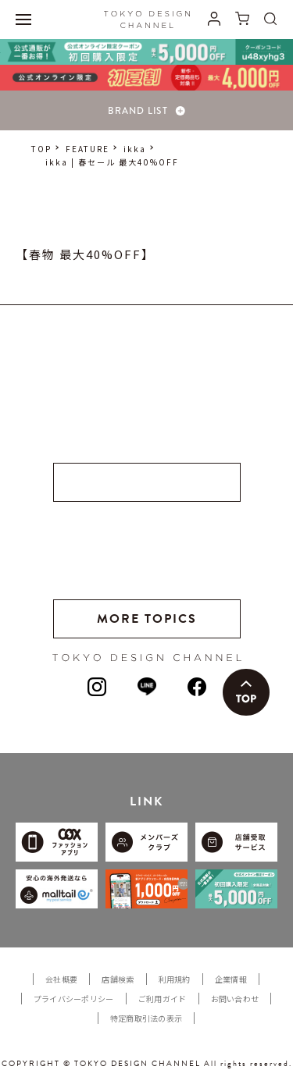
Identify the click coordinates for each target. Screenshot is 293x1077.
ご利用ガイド (162, 998)
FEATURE (87, 149)
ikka (134, 149)
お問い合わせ (235, 998)
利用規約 (175, 979)
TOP (41, 149)
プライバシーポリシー (74, 998)
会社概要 (61, 979)
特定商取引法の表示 (146, 1018)
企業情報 (231, 979)
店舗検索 (118, 979)
